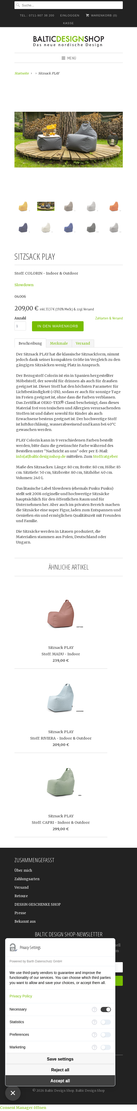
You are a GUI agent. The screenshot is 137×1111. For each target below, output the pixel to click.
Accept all (60, 1081)
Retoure (21, 896)
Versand (83, 343)
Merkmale (59, 343)
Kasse (68, 23)
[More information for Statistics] (94, 1022)
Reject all (60, 1070)
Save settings (60, 1059)
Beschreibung (30, 343)
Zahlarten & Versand (109, 318)
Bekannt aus (25, 921)
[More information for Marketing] (94, 1047)
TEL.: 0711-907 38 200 (37, 15)
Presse (20, 913)
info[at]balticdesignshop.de (41, 456)
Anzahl (20, 318)
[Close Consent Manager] (13, 1093)
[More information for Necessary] (94, 1009)
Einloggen (69, 15)
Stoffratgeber (105, 456)
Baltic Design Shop (59, 1090)
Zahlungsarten (26, 879)
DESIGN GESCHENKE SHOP (37, 904)
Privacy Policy (21, 996)
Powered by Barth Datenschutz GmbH (36, 961)
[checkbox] (106, 1009)
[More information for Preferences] (94, 1035)
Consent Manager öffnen (23, 1107)
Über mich (23, 870)
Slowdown (24, 285)
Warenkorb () (101, 15)
